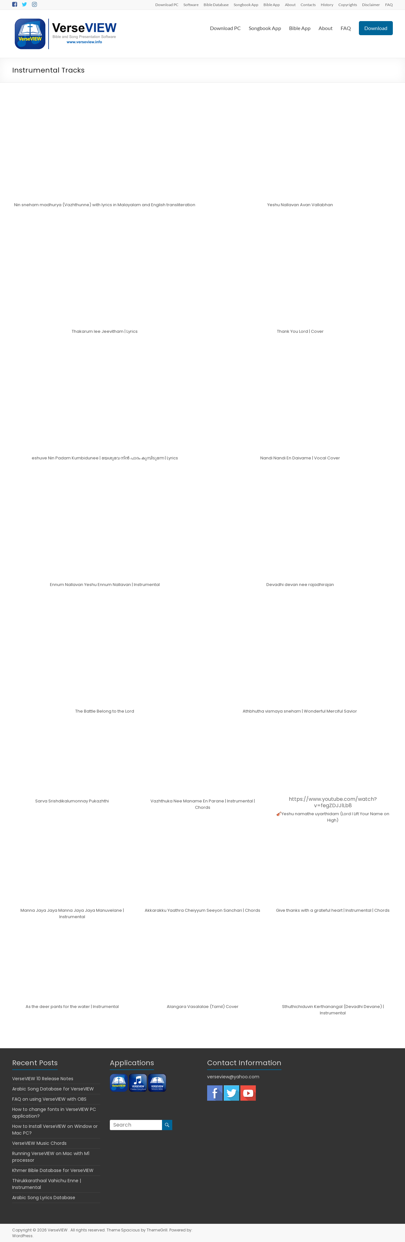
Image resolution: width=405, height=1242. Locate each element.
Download (375, 28)
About (290, 4)
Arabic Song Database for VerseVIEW (53, 1089)
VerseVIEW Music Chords (39, 1143)
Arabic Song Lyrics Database (43, 1197)
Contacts (308, 4)
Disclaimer (371, 4)
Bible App (271, 4)
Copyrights (347, 4)
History (327, 4)
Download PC (166, 4)
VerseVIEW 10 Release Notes (42, 1078)
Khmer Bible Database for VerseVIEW (52, 1170)
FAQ (389, 4)
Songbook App (246, 4)
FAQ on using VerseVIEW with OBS (49, 1099)
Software (190, 4)
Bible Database (216, 4)
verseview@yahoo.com (233, 1077)
